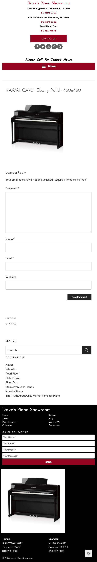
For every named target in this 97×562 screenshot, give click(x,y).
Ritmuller (11, 369)
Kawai (9, 364)
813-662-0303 (48, 22)
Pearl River (12, 373)
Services (52, 415)
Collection (7, 425)
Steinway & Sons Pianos (20, 386)
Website (11, 277)
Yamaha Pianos (14, 391)
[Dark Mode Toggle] (88, 553)
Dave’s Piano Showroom (48, 3)
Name (10, 239)
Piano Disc (12, 382)
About (5, 419)
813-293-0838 (48, 31)
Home (5, 415)
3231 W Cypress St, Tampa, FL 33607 (48, 9)
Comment (12, 188)
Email (10, 258)
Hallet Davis (13, 378)
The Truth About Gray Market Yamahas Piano (33, 395)
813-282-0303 (48, 13)
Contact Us (49, 38)
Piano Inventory (9, 422)
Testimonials (54, 425)
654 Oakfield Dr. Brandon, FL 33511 (48, 18)
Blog (51, 419)
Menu (49, 66)
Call (39, 59)
